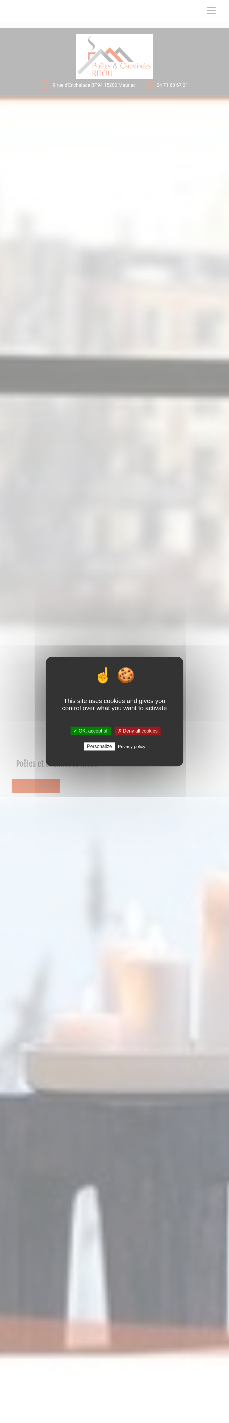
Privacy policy (132, 746)
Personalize (99, 746)
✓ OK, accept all (90, 730)
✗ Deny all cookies (138, 730)
